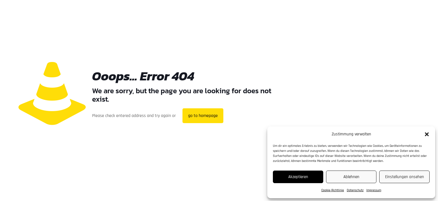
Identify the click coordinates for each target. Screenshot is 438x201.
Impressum (373, 190)
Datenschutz (355, 190)
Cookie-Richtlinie (332, 190)
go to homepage (203, 116)
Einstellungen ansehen (404, 177)
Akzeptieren (298, 177)
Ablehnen (351, 177)
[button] (427, 134)
